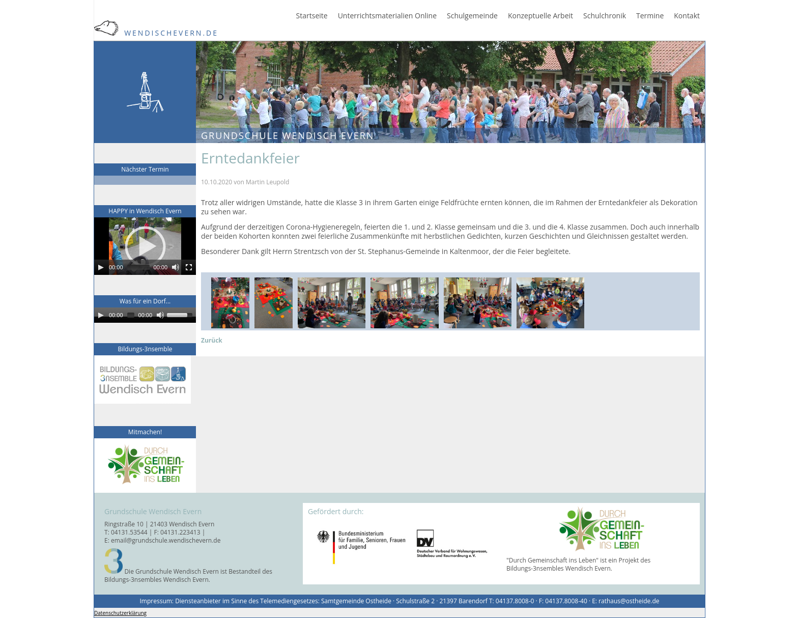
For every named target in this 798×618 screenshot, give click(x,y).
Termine (650, 15)
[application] (145, 246)
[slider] (138, 267)
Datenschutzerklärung (120, 612)
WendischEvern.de (156, 33)
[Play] (101, 267)
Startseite (312, 15)
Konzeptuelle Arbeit (540, 15)
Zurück (211, 340)
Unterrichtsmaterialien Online (387, 15)
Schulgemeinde (472, 15)
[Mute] (176, 267)
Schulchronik (604, 15)
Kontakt (687, 15)
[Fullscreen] (189, 267)
